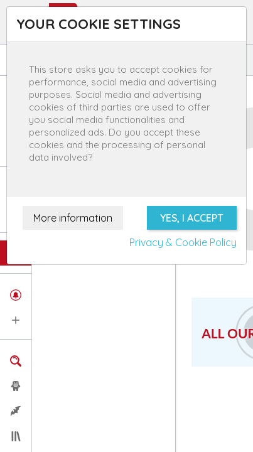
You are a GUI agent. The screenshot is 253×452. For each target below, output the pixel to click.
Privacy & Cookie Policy (183, 242)
